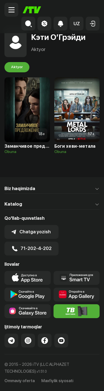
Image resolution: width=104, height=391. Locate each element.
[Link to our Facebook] (45, 340)
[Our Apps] (77, 278)
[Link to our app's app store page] (27, 278)
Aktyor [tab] (16, 67)
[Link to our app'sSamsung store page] (27, 311)
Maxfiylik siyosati (57, 380)
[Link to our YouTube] (61, 340)
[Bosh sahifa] (32, 9)
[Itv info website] (77, 311)
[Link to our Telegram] (11, 340)
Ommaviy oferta (19, 380)
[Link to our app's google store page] (27, 294)
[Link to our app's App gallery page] (77, 294)
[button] (76, 23)
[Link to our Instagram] (28, 340)
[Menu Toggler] (11, 10)
